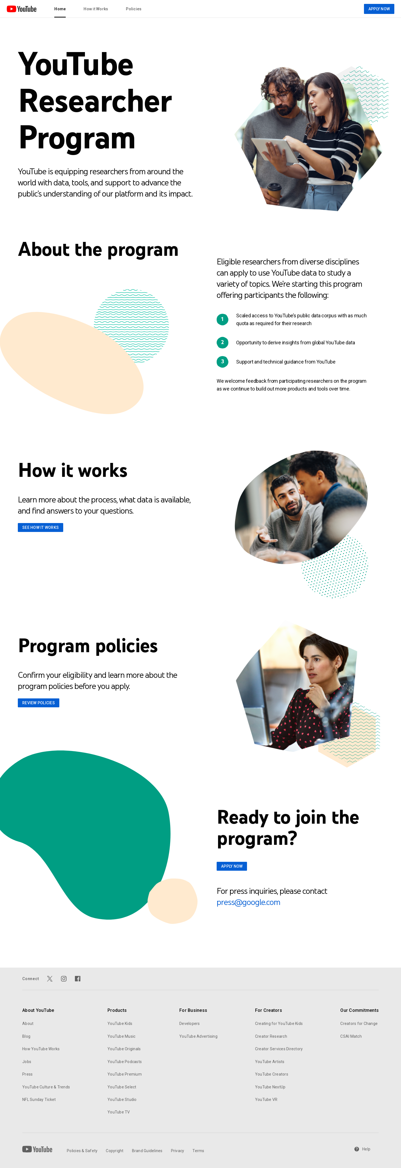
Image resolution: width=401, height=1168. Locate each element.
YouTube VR (266, 1099)
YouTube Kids (119, 1023)
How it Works (96, 9)
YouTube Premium (124, 1074)
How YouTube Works (41, 1049)
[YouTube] (37, 1149)
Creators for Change (359, 1023)
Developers (189, 1023)
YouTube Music (121, 1036)
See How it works (40, 527)
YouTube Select (121, 1087)
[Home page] (21, 9)
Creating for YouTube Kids (279, 1023)
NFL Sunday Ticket (39, 1099)
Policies (133, 9)
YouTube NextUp (270, 1087)
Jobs (26, 1061)
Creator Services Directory (279, 1049)
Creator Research (271, 1036)
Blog (26, 1036)
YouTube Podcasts (124, 1061)
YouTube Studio (122, 1099)
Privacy (177, 1151)
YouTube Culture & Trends (46, 1087)
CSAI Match (351, 1036)
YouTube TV (118, 1112)
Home (60, 9)
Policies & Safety (82, 1151)
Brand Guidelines (147, 1151)
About (27, 1023)
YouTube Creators (271, 1074)
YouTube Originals (124, 1049)
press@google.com (248, 902)
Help (362, 1149)
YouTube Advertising (198, 1036)
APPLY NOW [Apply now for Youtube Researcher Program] (379, 9)
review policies (38, 703)
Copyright (114, 1151)
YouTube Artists (270, 1061)
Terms (198, 1151)
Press (27, 1074)
